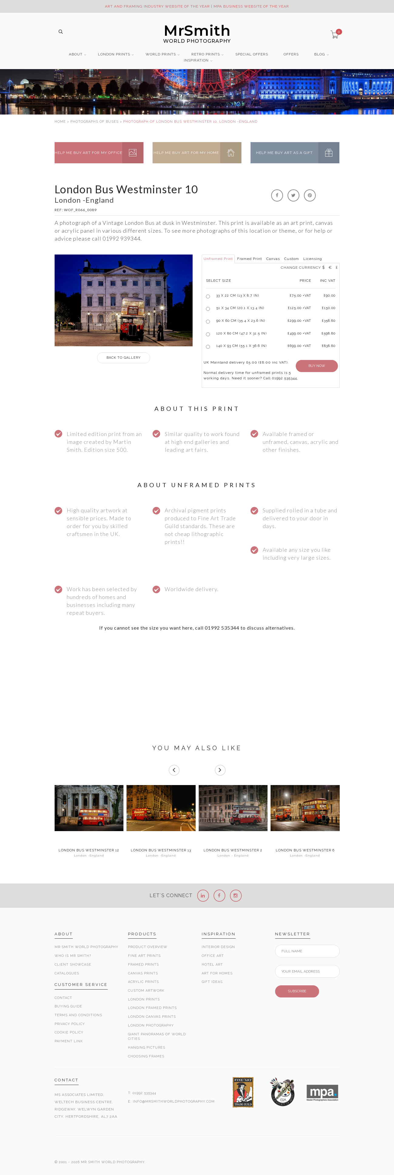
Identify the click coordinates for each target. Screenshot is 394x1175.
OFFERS (291, 54)
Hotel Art (212, 965)
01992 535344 (144, 1093)
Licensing (312, 259)
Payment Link (69, 1041)
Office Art (213, 956)
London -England (89, 855)
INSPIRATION (196, 60)
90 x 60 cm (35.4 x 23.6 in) (240, 321)
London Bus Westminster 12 (89, 850)
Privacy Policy (70, 1024)
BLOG (319, 54)
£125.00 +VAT (299, 308)
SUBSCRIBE (297, 991)
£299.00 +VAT (299, 321)
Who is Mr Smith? (73, 956)
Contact (63, 998)
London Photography (151, 1025)
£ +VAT (300, 296)
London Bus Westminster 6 (305, 850)
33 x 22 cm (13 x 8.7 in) (237, 296)
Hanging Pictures (146, 1048)
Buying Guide (68, 1006)
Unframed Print (218, 259)
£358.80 (328, 321)
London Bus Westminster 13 (161, 850)
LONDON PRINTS (114, 54)
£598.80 (328, 333)
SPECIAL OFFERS (251, 54)
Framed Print (249, 259)
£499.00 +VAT (299, 333)
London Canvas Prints (152, 1017)
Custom (291, 259)
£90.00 (329, 296)
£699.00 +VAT (299, 346)
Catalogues (67, 973)
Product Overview (147, 947)
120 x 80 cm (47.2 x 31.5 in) (241, 333)
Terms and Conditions (78, 1015)
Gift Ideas (212, 982)
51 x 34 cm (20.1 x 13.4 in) (240, 308)
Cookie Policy (69, 1032)
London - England (233, 855)
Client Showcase (73, 965)
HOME (60, 122)
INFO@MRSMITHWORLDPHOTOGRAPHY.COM (174, 1101)
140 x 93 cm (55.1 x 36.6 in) (241, 346)
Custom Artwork (146, 991)
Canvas (273, 259)
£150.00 (328, 308)
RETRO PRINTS (205, 54)
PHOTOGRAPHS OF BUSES (94, 122)
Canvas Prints (143, 973)
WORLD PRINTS (161, 54)
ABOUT (76, 54)
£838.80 (328, 346)
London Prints (144, 999)
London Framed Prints (152, 1008)
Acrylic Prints (143, 982)
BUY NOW (316, 366)
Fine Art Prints (144, 956)
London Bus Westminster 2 (233, 850)
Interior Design (218, 947)
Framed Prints (143, 965)
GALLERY (123, 358)
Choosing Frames (146, 1056)
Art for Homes (217, 973)
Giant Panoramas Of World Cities (157, 1036)
